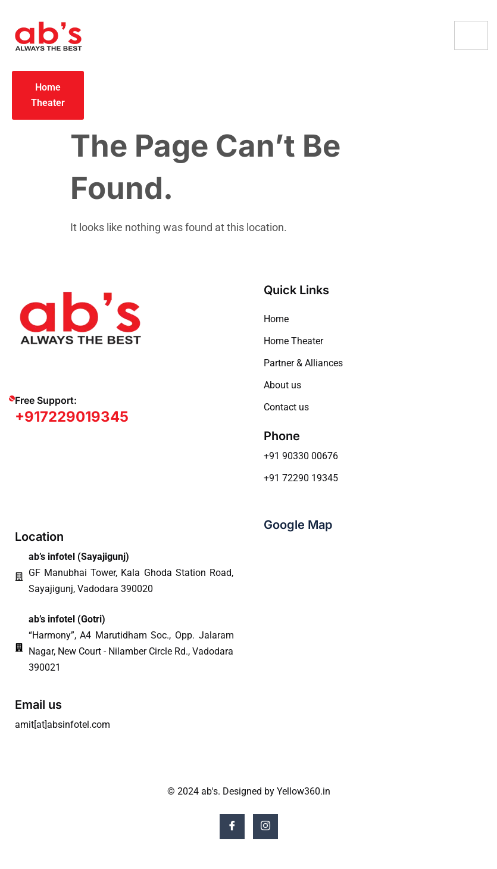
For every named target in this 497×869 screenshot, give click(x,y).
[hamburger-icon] (471, 35)
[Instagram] (265, 826)
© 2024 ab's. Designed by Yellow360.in (248, 791)
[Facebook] (232, 826)
